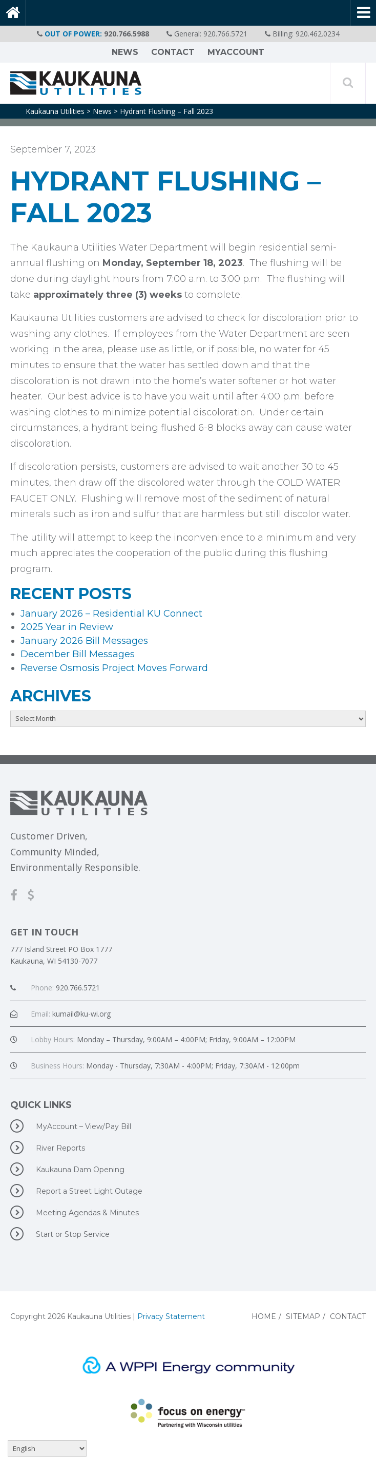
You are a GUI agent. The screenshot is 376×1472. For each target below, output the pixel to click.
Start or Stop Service (60, 1233)
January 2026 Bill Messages (84, 640)
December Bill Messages (77, 654)
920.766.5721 (225, 34)
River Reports (47, 1147)
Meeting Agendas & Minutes (74, 1212)
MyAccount (235, 52)
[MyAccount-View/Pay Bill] (36, 894)
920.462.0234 (318, 34)
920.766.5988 (126, 34)
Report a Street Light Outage (76, 1190)
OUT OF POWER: (73, 34)
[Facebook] (19, 894)
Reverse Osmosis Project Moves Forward (114, 668)
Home (264, 1316)
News (125, 52)
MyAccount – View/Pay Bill (70, 1126)
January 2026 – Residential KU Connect (111, 613)
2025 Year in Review (66, 627)
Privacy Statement (171, 1316)
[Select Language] (47, 1448)
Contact (173, 52)
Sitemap (303, 1316)
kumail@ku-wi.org (81, 1014)
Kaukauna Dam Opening (67, 1169)
